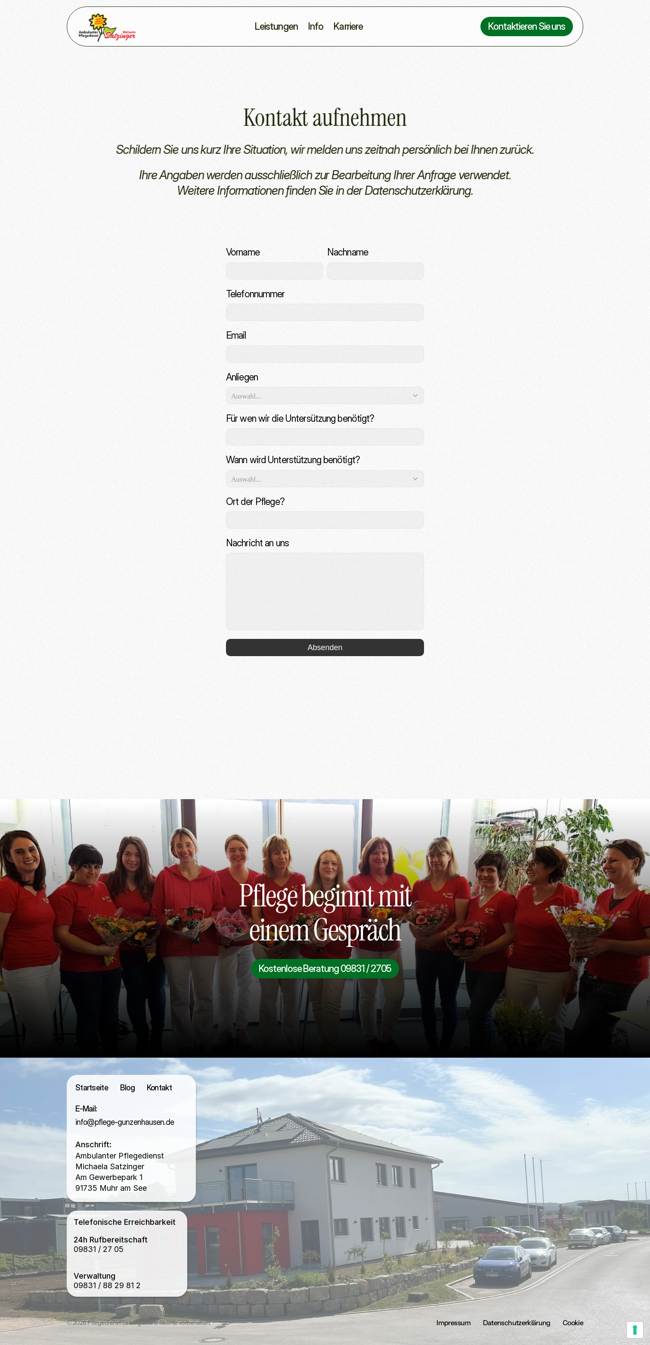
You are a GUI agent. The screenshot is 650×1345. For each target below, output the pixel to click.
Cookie (573, 1322)
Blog (127, 1087)
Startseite (91, 1087)
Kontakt (159, 1087)
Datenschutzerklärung (517, 1322)
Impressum (453, 1322)
